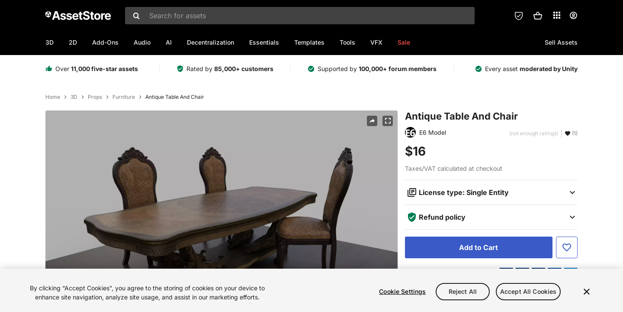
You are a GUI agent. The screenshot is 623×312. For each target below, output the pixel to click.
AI (169, 42)
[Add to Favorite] (567, 247)
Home (52, 97)
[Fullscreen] (387, 121)
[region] (311, 290)
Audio (142, 42)
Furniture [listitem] (123, 97)
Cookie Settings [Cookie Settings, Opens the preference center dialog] (402, 291)
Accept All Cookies (528, 291)
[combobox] (300, 15)
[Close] (586, 291)
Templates (309, 42)
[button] (538, 15)
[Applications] (557, 15)
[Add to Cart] (478, 247)
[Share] (372, 121)
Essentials (264, 42)
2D (73, 42)
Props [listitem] (95, 97)
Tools (347, 42)
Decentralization (210, 42)
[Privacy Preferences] (519, 15)
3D (49, 42)
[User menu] (573, 15)
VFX (376, 42)
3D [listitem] (74, 97)
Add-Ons (105, 42)
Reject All (463, 291)
